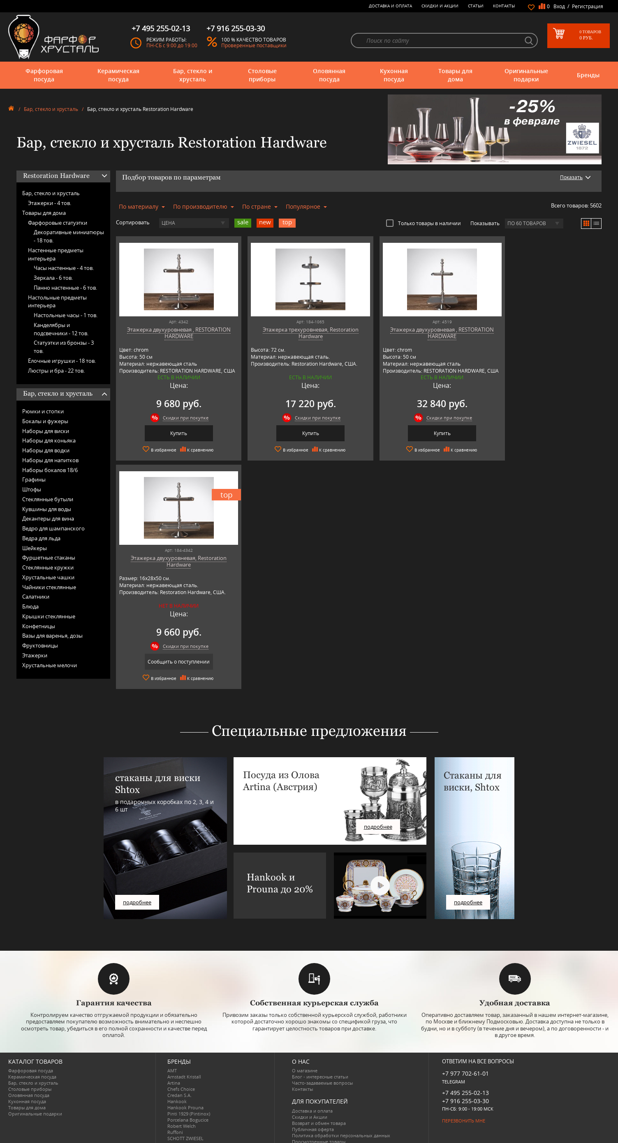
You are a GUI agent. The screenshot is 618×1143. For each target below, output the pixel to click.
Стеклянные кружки (48, 567)
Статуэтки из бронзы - (64, 347)
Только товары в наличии (423, 223)
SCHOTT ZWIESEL (185, 1117)
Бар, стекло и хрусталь (192, 75)
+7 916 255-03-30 (465, 1079)
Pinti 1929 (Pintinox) (188, 1092)
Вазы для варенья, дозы (52, 635)
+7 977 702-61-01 (465, 1052)
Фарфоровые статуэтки (57, 222)
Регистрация (587, 6)
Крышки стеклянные (48, 616)
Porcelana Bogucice (187, 1098)
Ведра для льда (41, 538)
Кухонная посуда (394, 75)
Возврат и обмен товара (319, 1102)
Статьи (476, 6)
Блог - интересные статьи (320, 1055)
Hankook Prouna (185, 1086)
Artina (173, 1061)
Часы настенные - (64, 268)
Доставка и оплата (390, 6)
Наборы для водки (45, 450)
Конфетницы (38, 626)
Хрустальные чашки (48, 577)
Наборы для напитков (50, 460)
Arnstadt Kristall (184, 1055)
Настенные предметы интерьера (55, 254)
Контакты (504, 6)
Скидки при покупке (181, 418)
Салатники (35, 596)
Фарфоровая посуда (44, 75)
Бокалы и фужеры (45, 421)
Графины (34, 479)
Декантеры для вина (48, 518)
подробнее (137, 881)
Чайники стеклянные (49, 587)
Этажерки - (49, 203)
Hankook (177, 1080)
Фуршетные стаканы (48, 557)
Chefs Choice (181, 1068)
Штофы (31, 489)
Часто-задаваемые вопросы (322, 1061)
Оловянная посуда (329, 75)
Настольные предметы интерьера (57, 301)
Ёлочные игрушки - (62, 360)
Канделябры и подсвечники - (61, 329)
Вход (559, 6)
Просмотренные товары (318, 1120)
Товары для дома (455, 75)
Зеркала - (53, 277)
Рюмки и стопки (43, 411)
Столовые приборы (262, 75)
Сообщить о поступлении (543, 433)
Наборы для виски (45, 431)
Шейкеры (34, 548)
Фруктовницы (40, 645)
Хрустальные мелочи (49, 665)
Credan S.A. (179, 1074)
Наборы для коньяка (49, 440)
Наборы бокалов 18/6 (50, 470)
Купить (174, 433)
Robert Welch (181, 1105)
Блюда (30, 606)
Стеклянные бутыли (47, 499)
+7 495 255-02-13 (465, 1071)
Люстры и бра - (56, 370)
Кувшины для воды (46, 509)
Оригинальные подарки (526, 75)
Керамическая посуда (118, 75)
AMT (172, 1049)
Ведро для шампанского (53, 528)
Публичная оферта (313, 1108)
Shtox (173, 1123)
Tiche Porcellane (184, 1129)
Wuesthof (177, 1135)
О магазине (304, 1049)
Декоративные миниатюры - (69, 236)
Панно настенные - (65, 287)
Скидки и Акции (439, 6)
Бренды (588, 75)
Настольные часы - (65, 315)
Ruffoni (175, 1111)
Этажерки (34, 655)
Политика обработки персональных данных (341, 1114)
